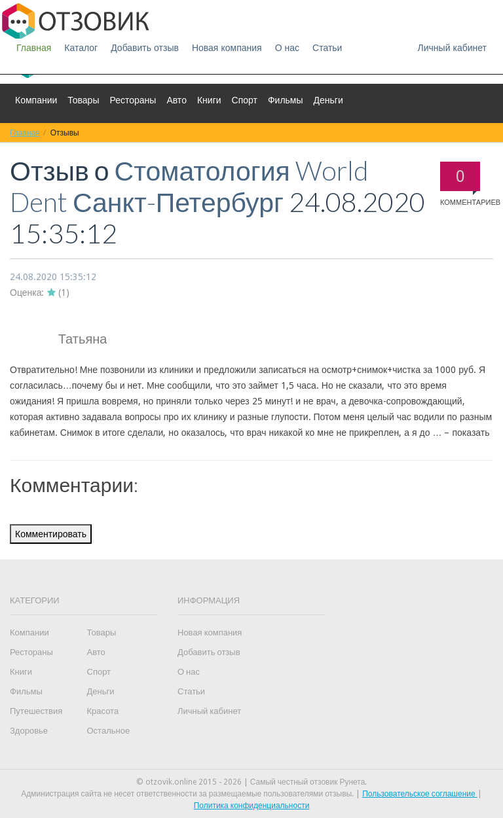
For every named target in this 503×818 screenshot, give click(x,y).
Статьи (327, 48)
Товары (83, 100)
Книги (209, 100)
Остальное (108, 731)
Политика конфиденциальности (252, 805)
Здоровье (29, 731)
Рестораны (132, 100)
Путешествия (36, 711)
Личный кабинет (452, 48)
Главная (33, 48)
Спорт (244, 100)
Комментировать (50, 534)
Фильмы (285, 100)
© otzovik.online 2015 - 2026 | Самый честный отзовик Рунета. (251, 782)
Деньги (328, 100)
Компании (36, 100)
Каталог (81, 48)
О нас (287, 48)
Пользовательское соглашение (419, 793)
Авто (176, 100)
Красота (103, 711)
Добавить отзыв (145, 48)
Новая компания (227, 48)
